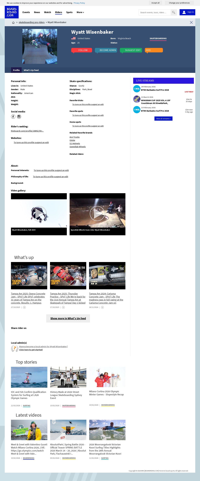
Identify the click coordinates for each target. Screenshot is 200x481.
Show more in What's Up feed (68, 318)
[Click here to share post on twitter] (19, 334)
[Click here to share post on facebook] (14, 334)
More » (80, 12)
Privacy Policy (79, 3)
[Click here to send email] (25, 334)
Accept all (156, 3)
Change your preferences (179, 3)
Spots (69, 12)
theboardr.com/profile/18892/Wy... (27, 130)
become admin (108, 50)
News (37, 12)
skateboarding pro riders (32, 22)
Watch (47, 12)
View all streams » (163, 118)
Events (26, 12)
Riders (58, 12)
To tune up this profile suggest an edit (31, 142)
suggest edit (133, 50)
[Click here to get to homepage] (13, 22)
